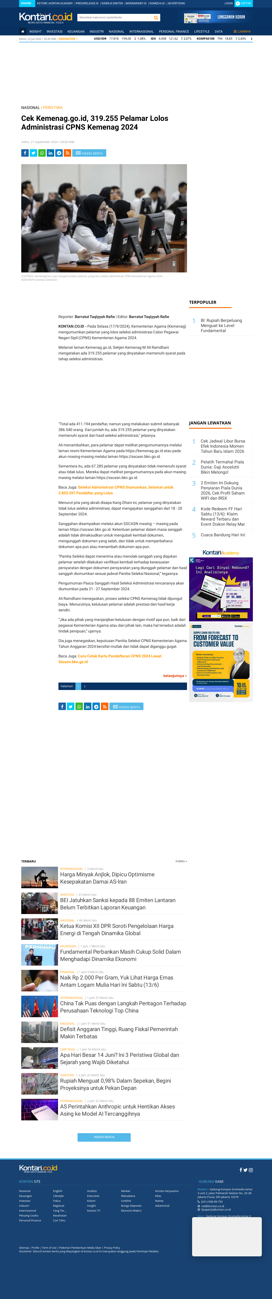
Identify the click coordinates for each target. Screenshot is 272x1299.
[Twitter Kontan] (245, 1170)
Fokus (57, 1201)
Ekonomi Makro (131, 1210)
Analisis (92, 1191)
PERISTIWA (53, 107)
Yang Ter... (60, 1210)
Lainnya (242, 31)
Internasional (141, 31)
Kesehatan (60, 1215)
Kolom (91, 1201)
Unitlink (126, 1201)
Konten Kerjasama (167, 1191)
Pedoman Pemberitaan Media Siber (80, 1248)
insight (35, 31)
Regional (58, 1206)
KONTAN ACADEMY (61, 3)
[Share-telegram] (59, 153)
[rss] (67, 153)
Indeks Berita (104, 1137)
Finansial (67, 972)
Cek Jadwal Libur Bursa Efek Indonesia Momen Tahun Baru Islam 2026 (223, 446)
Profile (35, 1248)
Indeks (181, 861)
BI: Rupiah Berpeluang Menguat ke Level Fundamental (221, 325)
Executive (93, 1196)
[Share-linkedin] (50, 153)
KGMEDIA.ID (157, 3)
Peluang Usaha (28, 1215)
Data (219, 31)
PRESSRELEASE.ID (87, 3)
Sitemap (24, 1248)
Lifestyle (202, 31)
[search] (114, 17)
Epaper (26, 3)
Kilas (158, 1196)
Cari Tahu (67, 1049)
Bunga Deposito (131, 1206)
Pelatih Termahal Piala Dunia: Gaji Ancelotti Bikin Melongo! (222, 467)
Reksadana (128, 1196)
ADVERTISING (176, 3)
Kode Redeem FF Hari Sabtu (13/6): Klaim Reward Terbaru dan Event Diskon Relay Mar (223, 516)
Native (159, 1201)
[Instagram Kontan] (251, 1170)
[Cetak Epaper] (214, 22)
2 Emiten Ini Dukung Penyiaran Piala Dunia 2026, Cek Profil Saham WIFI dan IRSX (223, 490)
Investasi (54, 31)
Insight (91, 1206)
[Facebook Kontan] (240, 1170)
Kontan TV (93, 1210)
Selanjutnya (175, 675)
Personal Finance (174, 31)
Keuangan (76, 31)
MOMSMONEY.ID (136, 3)
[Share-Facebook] (25, 153)
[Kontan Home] (22, 31)
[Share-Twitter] (33, 153)
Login (229, 3)
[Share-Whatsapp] (42, 153)
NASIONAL (30, 107)
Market (125, 1191)
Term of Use (49, 1248)
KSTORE (42, 3)
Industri (97, 31)
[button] (156, 17)
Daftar (246, 3)
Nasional (116, 31)
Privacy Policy (112, 1248)
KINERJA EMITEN (112, 3)
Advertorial (162, 1206)
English (57, 1191)
